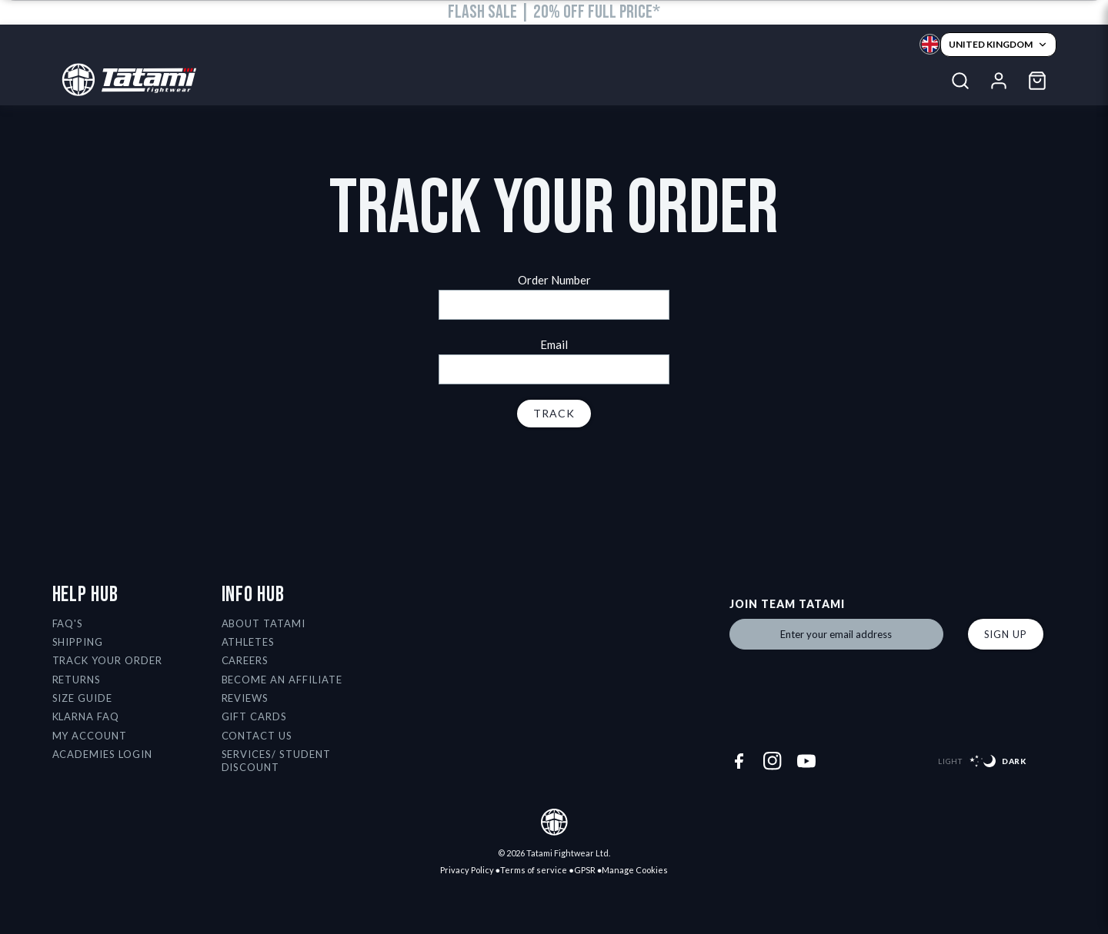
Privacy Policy (467, 870)
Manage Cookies (635, 870)
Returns (77, 679)
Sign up (1005, 634)
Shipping (78, 642)
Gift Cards (255, 716)
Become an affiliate (282, 679)
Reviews (245, 698)
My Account (90, 736)
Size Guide (82, 698)
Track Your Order (107, 660)
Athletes (248, 642)
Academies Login (102, 754)
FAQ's (68, 623)
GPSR (585, 870)
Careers (245, 660)
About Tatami (264, 623)
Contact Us (257, 736)
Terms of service (533, 870)
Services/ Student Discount (277, 760)
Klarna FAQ (86, 716)
